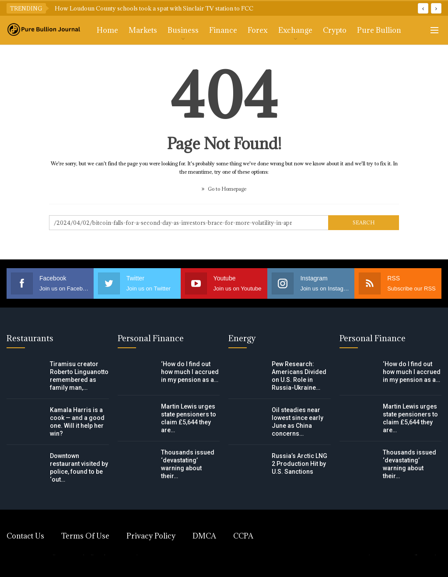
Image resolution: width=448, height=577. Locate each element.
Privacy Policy (150, 536)
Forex (258, 30)
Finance (223, 30)
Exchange (295, 30)
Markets (143, 30)
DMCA (204, 536)
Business (183, 30)
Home (107, 30)
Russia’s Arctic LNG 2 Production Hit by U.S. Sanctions (299, 463)
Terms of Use (85, 536)
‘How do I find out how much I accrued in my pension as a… (190, 371)
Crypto (334, 30)
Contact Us (25, 536)
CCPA (243, 536)
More (366, 30)
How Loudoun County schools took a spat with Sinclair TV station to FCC (154, 8)
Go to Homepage (224, 188)
